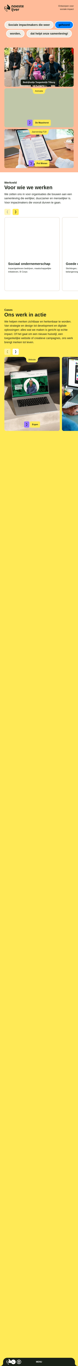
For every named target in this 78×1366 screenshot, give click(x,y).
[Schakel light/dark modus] (13, 1362)
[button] (7, 212)
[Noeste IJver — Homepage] (14, 7)
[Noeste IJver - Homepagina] (8, 1362)
